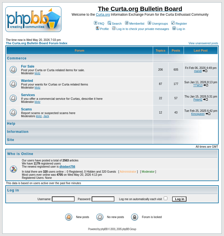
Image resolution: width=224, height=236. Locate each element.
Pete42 (197, 99)
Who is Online (20, 154)
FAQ (99, 23)
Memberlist (134, 23)
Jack (46, 116)
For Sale (27, 66)
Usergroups (158, 23)
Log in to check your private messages (140, 29)
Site (10, 140)
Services (28, 95)
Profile (102, 29)
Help (11, 124)
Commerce (17, 58)
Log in (178, 29)
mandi (198, 71)
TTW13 (197, 85)
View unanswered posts (203, 43)
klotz (37, 73)
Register (179, 23)
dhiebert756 (67, 166)
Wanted (27, 81)
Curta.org (103, 15)
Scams (26, 109)
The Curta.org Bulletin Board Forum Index (36, 43)
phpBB (104, 229)
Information (18, 132)
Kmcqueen (198, 113)
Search (115, 23)
